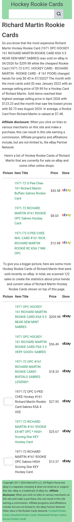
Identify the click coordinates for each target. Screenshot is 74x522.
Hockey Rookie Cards (37, 4)
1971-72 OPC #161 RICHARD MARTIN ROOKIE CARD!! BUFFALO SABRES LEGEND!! (28, 372)
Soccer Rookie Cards (14, 518)
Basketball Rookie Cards (52, 515)
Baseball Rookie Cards (23, 515)
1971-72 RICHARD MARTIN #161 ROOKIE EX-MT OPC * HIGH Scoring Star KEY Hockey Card (30, 432)
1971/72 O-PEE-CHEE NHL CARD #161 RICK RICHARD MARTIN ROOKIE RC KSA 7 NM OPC (30, 243)
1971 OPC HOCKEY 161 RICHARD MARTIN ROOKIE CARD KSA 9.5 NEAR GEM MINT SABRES (31, 317)
